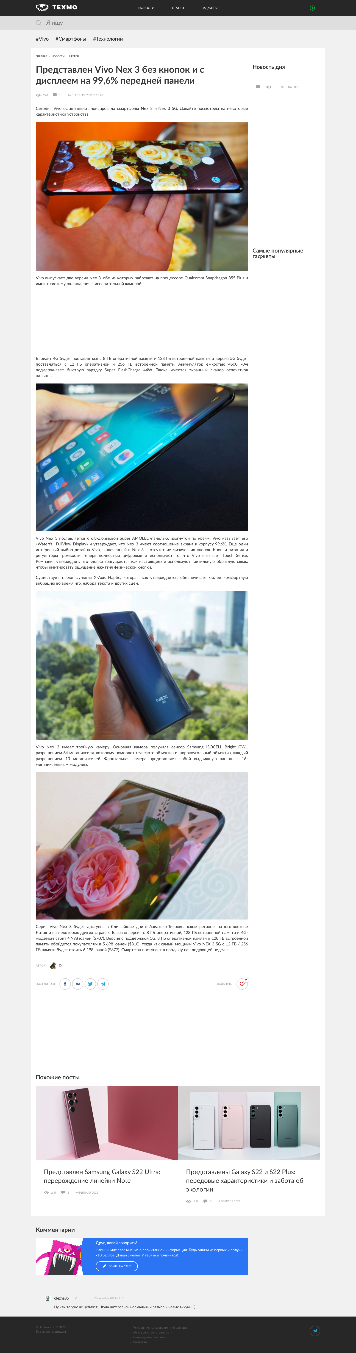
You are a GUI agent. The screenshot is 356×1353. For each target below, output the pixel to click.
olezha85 (61, 1298)
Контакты (140, 1342)
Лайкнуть (224, 984)
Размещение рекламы (149, 1337)
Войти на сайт (117, 1266)
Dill (61, 966)
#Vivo (42, 39)
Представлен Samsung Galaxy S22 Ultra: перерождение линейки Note (102, 1176)
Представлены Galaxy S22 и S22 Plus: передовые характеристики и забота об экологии (244, 1181)
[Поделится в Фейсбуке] (65, 984)
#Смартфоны (71, 39)
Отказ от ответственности (152, 1332)
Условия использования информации (161, 1327)
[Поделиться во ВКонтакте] (77, 984)
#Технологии (108, 39)
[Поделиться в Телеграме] (103, 984)
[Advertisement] (142, 324)
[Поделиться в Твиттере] (90, 984)
